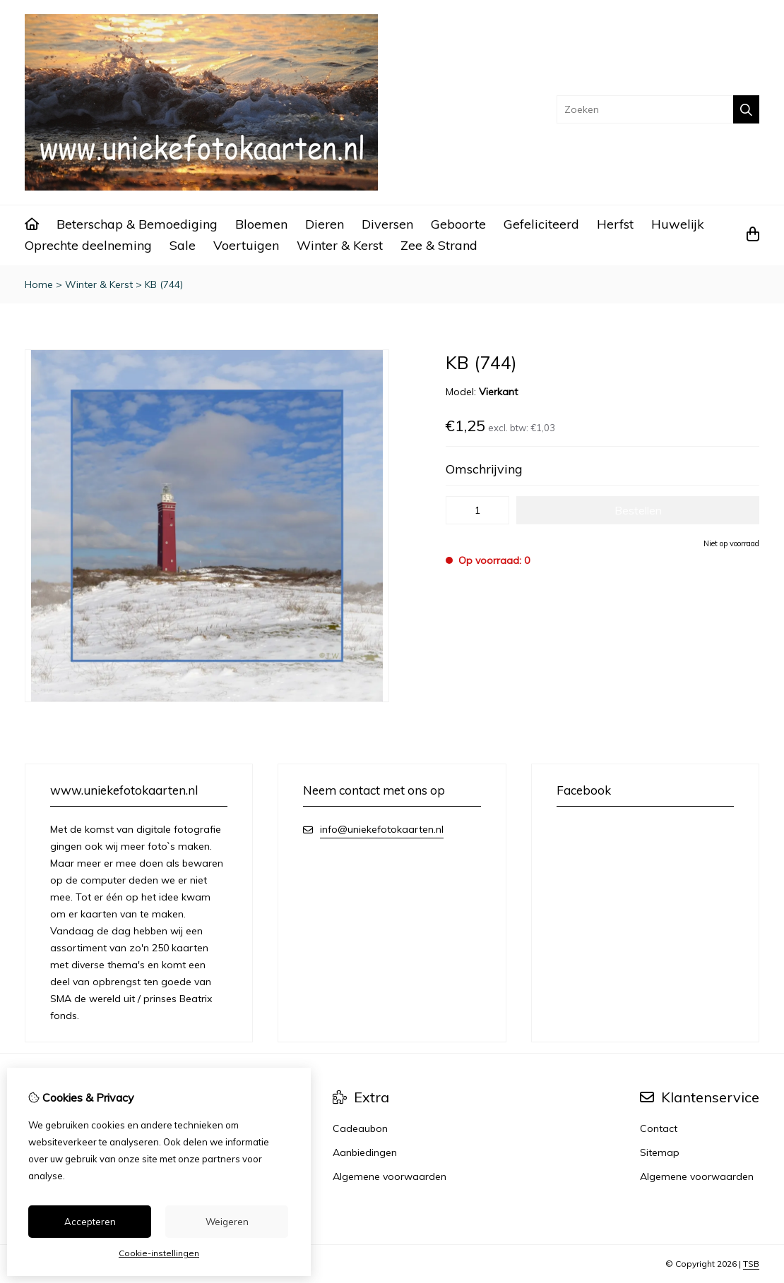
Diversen (387, 224)
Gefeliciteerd (541, 224)
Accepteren (90, 1221)
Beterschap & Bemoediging (137, 224)
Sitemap (659, 1152)
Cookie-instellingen (159, 1253)
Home (39, 284)
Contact (658, 1128)
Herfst (615, 224)
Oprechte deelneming (88, 245)
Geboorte (458, 224)
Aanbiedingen (365, 1152)
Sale (183, 245)
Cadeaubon (360, 1128)
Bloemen (261, 224)
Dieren (324, 224)
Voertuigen (246, 245)
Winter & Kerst (340, 245)
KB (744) (164, 284)
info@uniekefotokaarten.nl (382, 829)
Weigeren (227, 1221)
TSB (751, 1263)
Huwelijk (677, 224)
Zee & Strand (438, 245)
